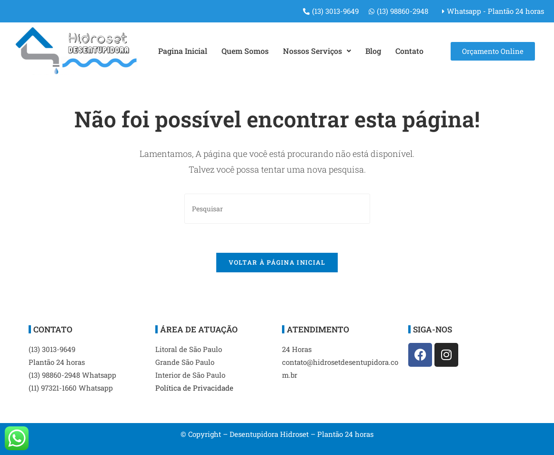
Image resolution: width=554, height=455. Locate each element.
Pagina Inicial (182, 51)
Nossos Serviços (317, 51)
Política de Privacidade (194, 388)
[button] (317, 51)
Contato (409, 51)
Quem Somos (245, 51)
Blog (373, 51)
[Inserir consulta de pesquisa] (277, 209)
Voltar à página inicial (277, 262)
